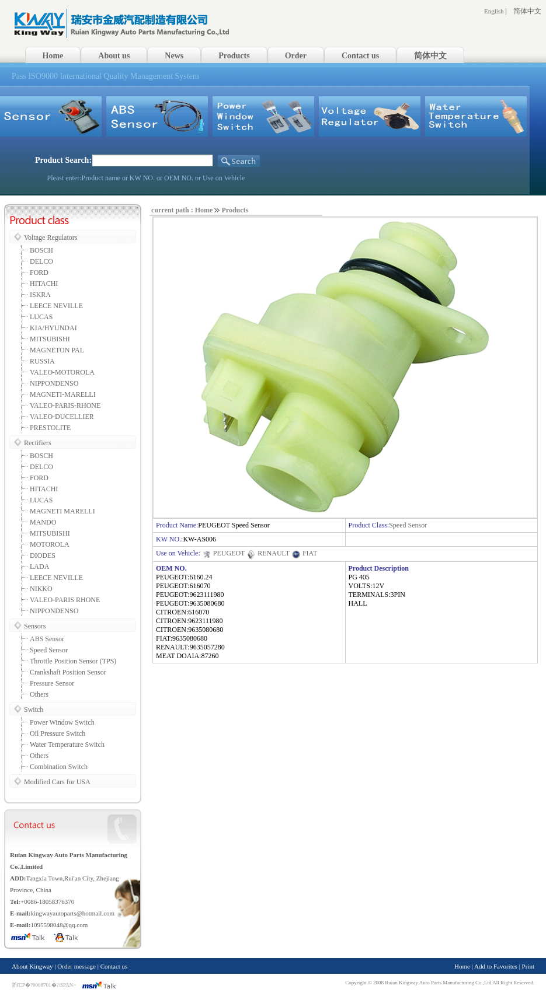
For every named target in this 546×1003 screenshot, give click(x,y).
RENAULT (268, 553)
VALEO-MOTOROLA (62, 372)
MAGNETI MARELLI (62, 511)
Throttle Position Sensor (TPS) (73, 661)
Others (39, 694)
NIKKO (41, 589)
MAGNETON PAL (57, 350)
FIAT (304, 553)
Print (528, 966)
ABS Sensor (47, 639)
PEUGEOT (223, 553)
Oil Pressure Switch (57, 733)
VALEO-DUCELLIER (62, 417)
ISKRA (40, 295)
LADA (39, 566)
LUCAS (41, 317)
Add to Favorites (495, 966)
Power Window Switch (62, 722)
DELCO (41, 261)
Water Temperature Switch (67, 744)
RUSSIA (42, 361)
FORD (39, 272)
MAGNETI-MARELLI (63, 394)
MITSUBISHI (50, 339)
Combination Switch (59, 767)
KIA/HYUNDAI (53, 328)
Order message (76, 966)
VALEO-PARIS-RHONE (65, 405)
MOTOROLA (49, 544)
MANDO (43, 522)
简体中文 (527, 11)
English (494, 11)
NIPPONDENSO (54, 383)
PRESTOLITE (50, 428)
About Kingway (32, 966)
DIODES (42, 555)
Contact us (114, 966)
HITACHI (44, 283)
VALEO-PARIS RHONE (65, 600)
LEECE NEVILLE (56, 306)
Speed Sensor (49, 650)
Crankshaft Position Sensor (68, 672)
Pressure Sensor (52, 683)
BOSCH (41, 250)
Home (462, 966)
